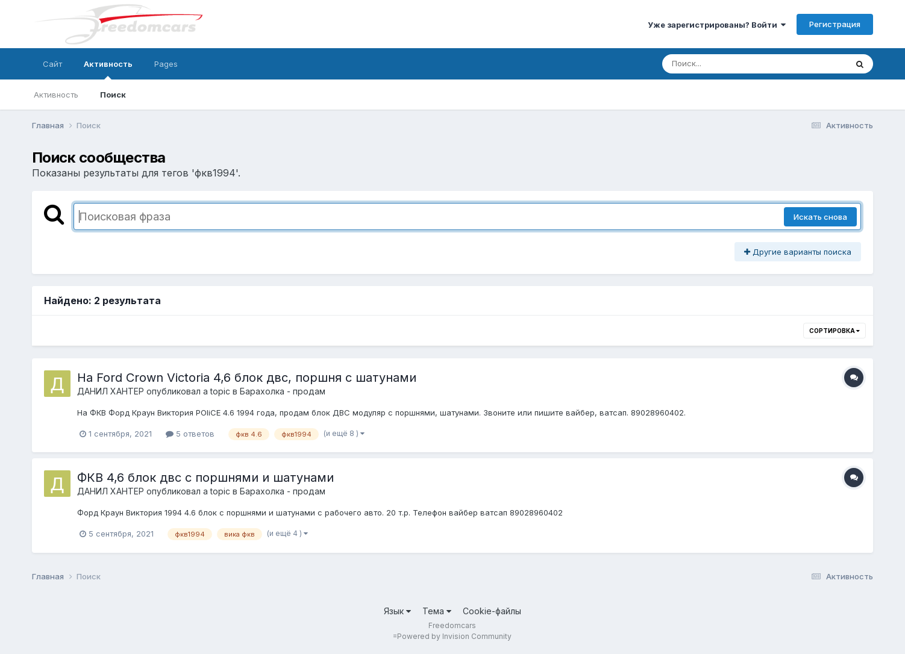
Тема (436, 611)
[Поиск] (731, 63)
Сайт (52, 64)
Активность (108, 69)
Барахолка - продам (282, 391)
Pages (166, 64)
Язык (397, 611)
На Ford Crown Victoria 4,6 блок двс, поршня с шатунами (246, 377)
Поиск (113, 94)
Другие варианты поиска (797, 252)
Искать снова (820, 217)
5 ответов (190, 433)
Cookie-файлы (492, 611)
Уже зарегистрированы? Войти (717, 25)
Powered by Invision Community (454, 636)
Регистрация (834, 24)
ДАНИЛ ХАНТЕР (110, 391)
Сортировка (834, 330)
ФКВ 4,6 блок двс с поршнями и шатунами (205, 477)
